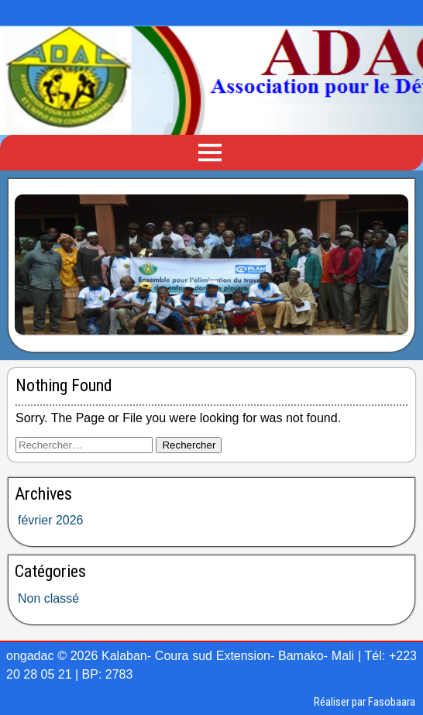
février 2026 (51, 520)
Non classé (48, 598)
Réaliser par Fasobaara (364, 702)
